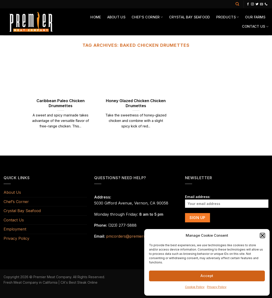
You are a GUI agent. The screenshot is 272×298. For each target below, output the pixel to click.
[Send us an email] (261, 4)
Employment (15, 229)
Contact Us (255, 26)
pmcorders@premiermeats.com (134, 236)
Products (227, 17)
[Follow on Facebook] (247, 4)
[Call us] (266, 4)
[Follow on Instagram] (252, 4)
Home (95, 17)
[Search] (237, 4)
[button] (262, 235)
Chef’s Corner (147, 17)
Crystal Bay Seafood (189, 17)
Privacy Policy (216, 287)
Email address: (226, 201)
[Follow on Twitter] (257, 4)
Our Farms (255, 17)
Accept (206, 275)
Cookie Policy (195, 287)
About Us (116, 17)
